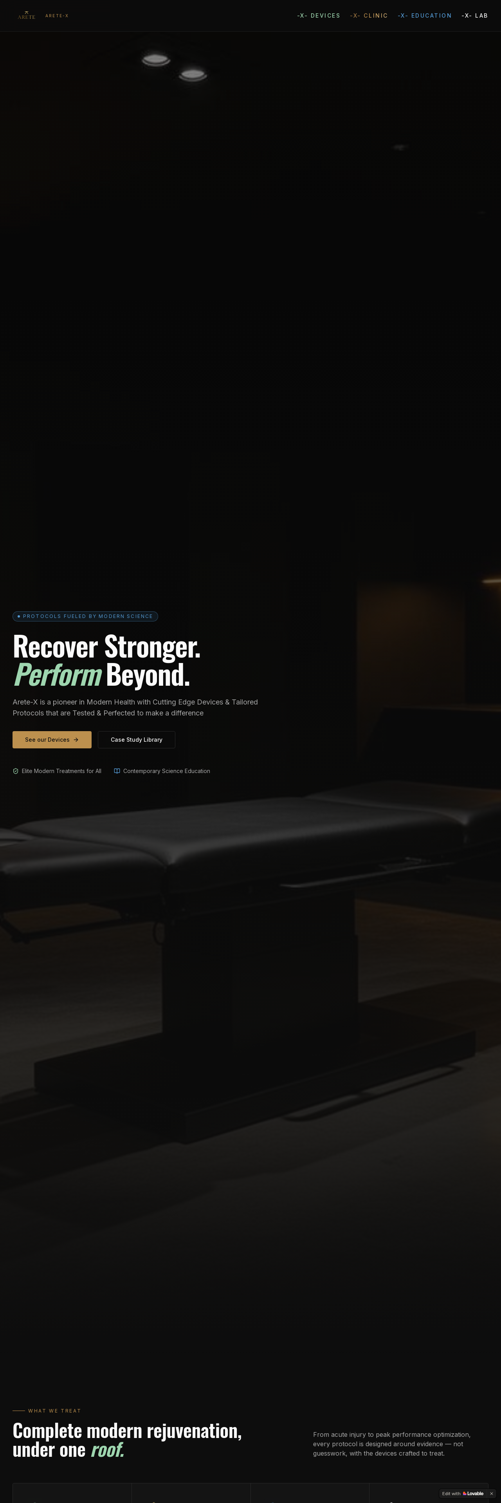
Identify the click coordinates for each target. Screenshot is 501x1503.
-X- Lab (474, 15)
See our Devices (52, 739)
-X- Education (425, 15)
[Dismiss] (491, 1493)
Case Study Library (136, 739)
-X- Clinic (369, 15)
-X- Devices (319, 15)
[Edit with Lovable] (463, 1493)
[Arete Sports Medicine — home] (41, 15)
